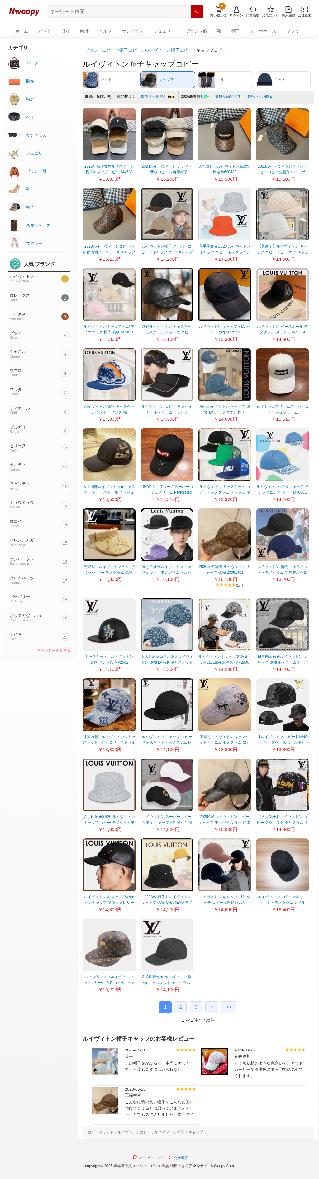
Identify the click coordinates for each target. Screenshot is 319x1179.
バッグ (44, 31)
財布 (65, 31)
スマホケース (263, 31)
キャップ (195, 1132)
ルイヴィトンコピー (134, 1132)
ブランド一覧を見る (53, 650)
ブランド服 (196, 31)
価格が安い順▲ (259, 96)
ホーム (21, 31)
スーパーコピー (148, 1157)
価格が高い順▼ (228, 96)
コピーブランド (101, 1132)
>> (228, 1007)
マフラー (295, 31)
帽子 (235, 31)
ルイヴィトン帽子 (169, 1132)
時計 (84, 31)
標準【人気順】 (158, 96)
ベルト (105, 31)
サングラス (133, 31)
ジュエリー (164, 31)
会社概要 (181, 1158)
